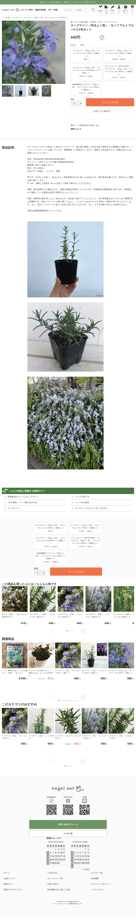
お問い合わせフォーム (68, 824)
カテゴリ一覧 (97, 873)
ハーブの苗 (6, 17)
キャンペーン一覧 (55, 878)
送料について (76, 129)
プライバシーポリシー (100, 884)
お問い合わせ (53, 884)
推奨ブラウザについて (13, 889)
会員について (9, 878)
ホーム (7, 873)
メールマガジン (97, 889)
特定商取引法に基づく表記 (58, 889)
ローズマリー (16, 17)
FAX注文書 (67, 833)
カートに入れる (110, 102)
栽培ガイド (8, 884)
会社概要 (95, 878)
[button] (83, 631)
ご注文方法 (52, 873)
